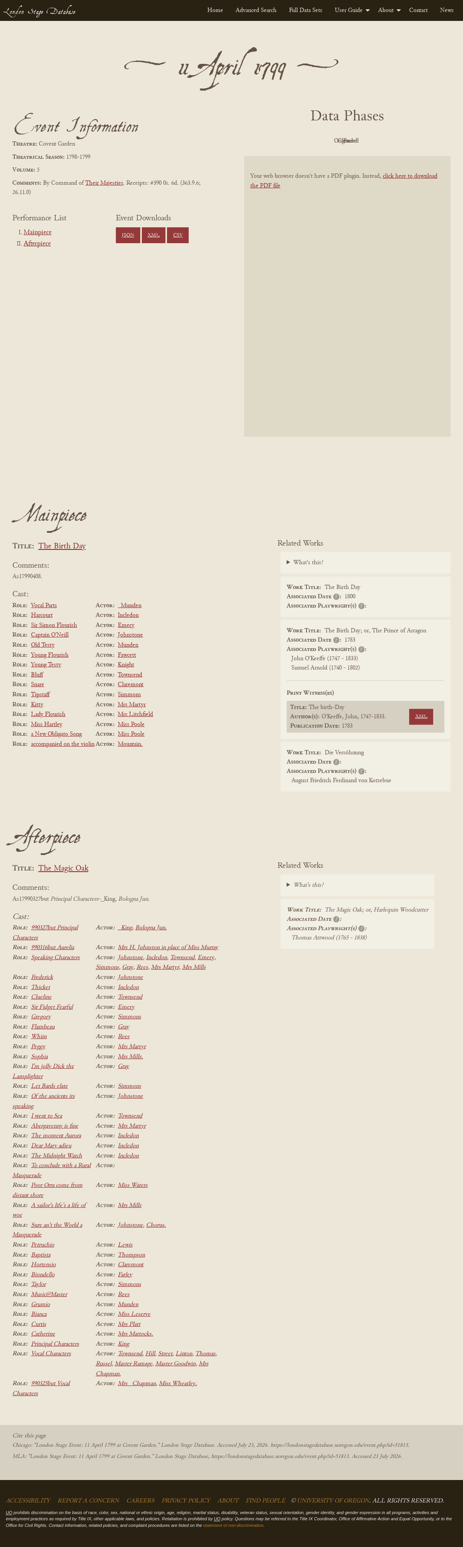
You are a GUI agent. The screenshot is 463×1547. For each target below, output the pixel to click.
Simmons (129, 695)
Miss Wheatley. (178, 1383)
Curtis (38, 1324)
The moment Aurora (56, 1136)
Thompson (131, 1255)
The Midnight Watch (56, 1156)
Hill (150, 1354)
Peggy (38, 1047)
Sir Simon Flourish (54, 625)
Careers (140, 1501)
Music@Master (49, 1294)
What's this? (308, 563)
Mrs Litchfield (135, 714)
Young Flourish (50, 655)
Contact (418, 10)
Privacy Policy (186, 1501)
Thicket (40, 987)
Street (165, 1354)
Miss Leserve (134, 1314)
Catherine (43, 1334)
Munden (128, 645)
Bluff (37, 675)
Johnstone (130, 635)
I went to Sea (46, 1116)
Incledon (128, 615)
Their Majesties (104, 183)
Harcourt (42, 615)
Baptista (40, 1255)
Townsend (130, 675)
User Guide (349, 10)
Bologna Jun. (151, 928)
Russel (104, 1364)
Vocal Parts (44, 606)
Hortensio (43, 1265)
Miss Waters (133, 1185)
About (386, 10)
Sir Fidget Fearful (52, 1007)
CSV (178, 235)
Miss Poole (131, 724)
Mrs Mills (194, 967)
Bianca (38, 1314)
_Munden (129, 606)
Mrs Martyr (132, 705)
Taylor (38, 1284)
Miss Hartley (46, 724)
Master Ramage (133, 1364)
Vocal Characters (51, 1354)
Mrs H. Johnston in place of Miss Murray (168, 947)
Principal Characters (55, 1344)
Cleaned (367, 141)
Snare (37, 685)
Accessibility (28, 1501)
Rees (142, 967)
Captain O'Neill (50, 635)
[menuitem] (215, 10)
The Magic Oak (63, 869)
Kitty (37, 705)
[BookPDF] (347, 305)
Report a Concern (88, 1501)
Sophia (39, 1057)
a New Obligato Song (56, 734)
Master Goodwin (175, 1364)
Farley (125, 1275)
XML (154, 235)
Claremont (130, 685)
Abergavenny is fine (54, 1126)
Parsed (409, 141)
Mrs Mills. (130, 1057)
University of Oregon (333, 1501)
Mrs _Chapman (137, 1383)
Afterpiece (37, 243)
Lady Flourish (48, 714)
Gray (127, 967)
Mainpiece (38, 232)
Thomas (205, 1354)
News (447, 10)
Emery (126, 625)
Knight (126, 665)
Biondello (43, 1275)
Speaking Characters (55, 958)
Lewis (125, 1245)
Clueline (41, 997)
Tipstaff (40, 695)
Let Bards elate (49, 1086)
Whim (39, 1037)
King (123, 1344)
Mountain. (130, 744)
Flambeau (43, 1027)
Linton (184, 1354)
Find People (265, 1501)
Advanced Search (256, 10)
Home (215, 10)
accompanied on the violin (63, 744)
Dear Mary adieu (51, 1146)
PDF (281, 141)
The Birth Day (62, 547)
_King (125, 928)
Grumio (40, 1304)
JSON (128, 235)
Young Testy (46, 665)
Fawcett (127, 655)
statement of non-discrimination (233, 1525)
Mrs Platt (129, 1324)
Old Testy (43, 645)
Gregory (41, 1017)
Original (324, 141)
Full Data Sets (305, 10)
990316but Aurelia (52, 947)
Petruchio (42, 1245)
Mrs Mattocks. (135, 1334)
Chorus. (156, 1225)
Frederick (42, 977)
